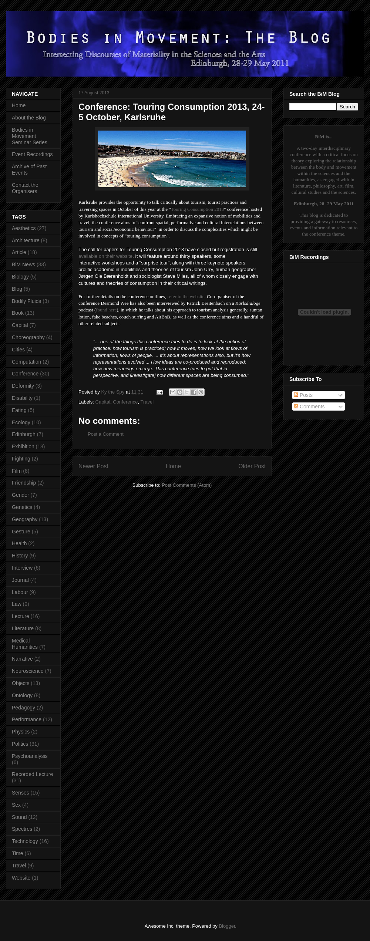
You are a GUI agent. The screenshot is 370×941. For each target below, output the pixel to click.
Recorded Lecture (32, 774)
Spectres (22, 829)
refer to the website (185, 296)
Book (18, 313)
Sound (19, 817)
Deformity (23, 386)
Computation (26, 362)
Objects (20, 683)
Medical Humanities (25, 644)
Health (19, 543)
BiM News (23, 264)
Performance (26, 719)
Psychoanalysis (30, 756)
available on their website (105, 256)
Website (21, 878)
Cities (18, 350)
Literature (23, 628)
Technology (25, 841)
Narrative (22, 659)
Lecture (20, 616)
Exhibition (23, 446)
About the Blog (29, 118)
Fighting (21, 459)
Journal (20, 580)
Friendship (24, 483)
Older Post (252, 466)
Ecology (21, 422)
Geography (24, 519)
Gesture (21, 531)
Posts (303, 395)
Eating (19, 410)
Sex (16, 805)
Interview (22, 568)
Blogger (227, 926)
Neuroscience (28, 671)
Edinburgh (24, 434)
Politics (20, 744)
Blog (17, 289)
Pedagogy (23, 708)
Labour (20, 592)
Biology (20, 277)
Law (16, 604)
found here (106, 310)
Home (173, 466)
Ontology (22, 695)
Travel (147, 402)
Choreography (28, 337)
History (20, 556)
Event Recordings (32, 154)
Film (16, 471)
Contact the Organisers (25, 188)
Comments (309, 406)
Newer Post (93, 466)
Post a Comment (106, 434)
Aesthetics (24, 228)
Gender (20, 495)
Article (19, 252)
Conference (125, 402)
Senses (20, 793)
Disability (22, 398)
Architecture (26, 240)
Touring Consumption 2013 (197, 209)
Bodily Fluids (26, 301)
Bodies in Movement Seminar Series (29, 136)
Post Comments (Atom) (187, 485)
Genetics (22, 507)
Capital (102, 402)
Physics (21, 732)
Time (17, 853)
